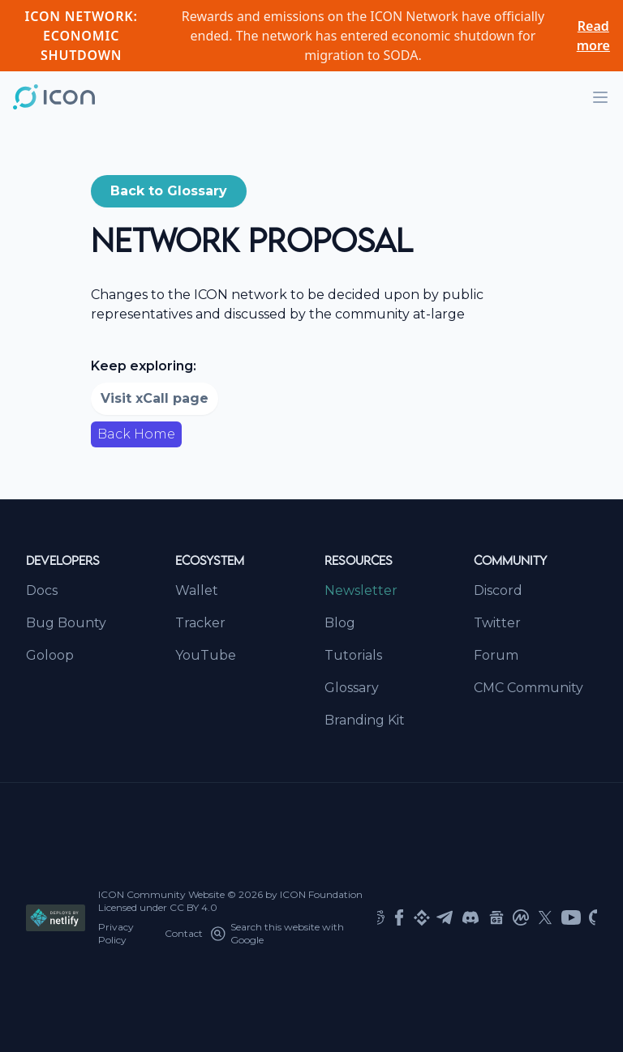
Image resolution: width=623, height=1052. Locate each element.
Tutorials (353, 655)
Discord (498, 590)
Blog (339, 623)
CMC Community (528, 687)
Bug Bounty (66, 623)
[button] (169, 191)
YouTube (205, 655)
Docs (42, 590)
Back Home (136, 434)
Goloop (50, 655)
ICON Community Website (161, 894)
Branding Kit (364, 720)
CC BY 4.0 (193, 907)
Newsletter (360, 590)
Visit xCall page (154, 398)
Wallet (196, 590)
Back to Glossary (168, 191)
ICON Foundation (321, 894)
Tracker (200, 623)
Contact (184, 933)
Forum (496, 655)
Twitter (497, 623)
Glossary (351, 687)
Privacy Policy (116, 933)
